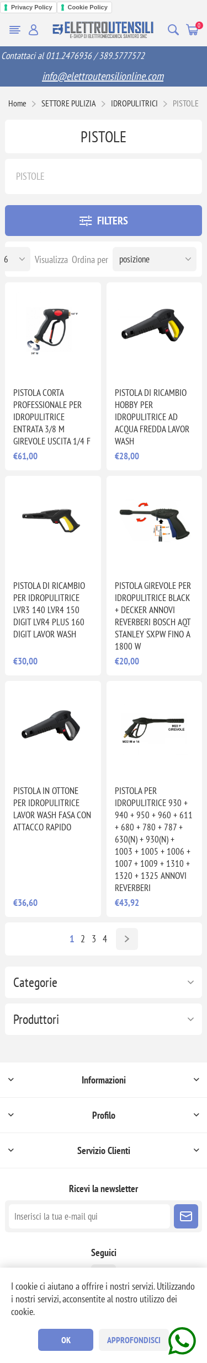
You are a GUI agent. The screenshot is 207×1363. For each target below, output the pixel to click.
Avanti (127, 939)
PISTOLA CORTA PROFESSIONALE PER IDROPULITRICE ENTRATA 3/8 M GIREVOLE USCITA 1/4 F (52, 417)
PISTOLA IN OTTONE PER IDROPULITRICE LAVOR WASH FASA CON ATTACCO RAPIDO (52, 809)
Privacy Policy (31, 7)
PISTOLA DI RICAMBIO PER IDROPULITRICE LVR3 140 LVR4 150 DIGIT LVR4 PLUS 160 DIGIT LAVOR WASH (49, 609)
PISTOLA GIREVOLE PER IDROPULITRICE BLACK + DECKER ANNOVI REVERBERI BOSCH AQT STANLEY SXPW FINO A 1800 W (153, 615)
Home (17, 103)
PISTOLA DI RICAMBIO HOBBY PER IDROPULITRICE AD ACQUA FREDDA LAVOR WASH (152, 417)
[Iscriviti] (89, 1216)
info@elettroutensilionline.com (102, 76)
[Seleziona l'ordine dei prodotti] (155, 259)
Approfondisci (134, 1339)
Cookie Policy (88, 7)
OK (66, 1339)
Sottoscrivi (186, 1216)
